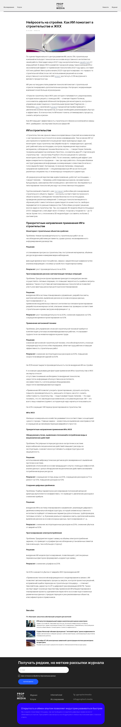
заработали (85, 62)
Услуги (19, 7)
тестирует (59, 191)
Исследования (9, 7)
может (58, 76)
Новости (106, 7)
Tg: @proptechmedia (82, 695)
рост (38, 107)
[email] (43, 670)
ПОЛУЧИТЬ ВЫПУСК (28, 681)
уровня (54, 107)
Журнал (114, 7)
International (56, 695)
